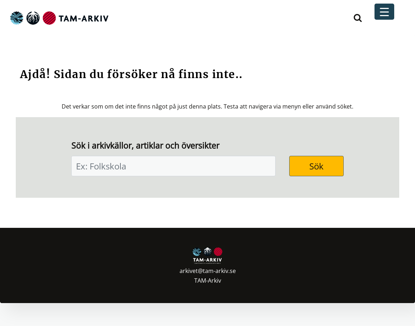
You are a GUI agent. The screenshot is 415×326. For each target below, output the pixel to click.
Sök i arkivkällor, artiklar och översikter (145, 145)
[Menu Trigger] (384, 12)
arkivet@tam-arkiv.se (208, 271)
